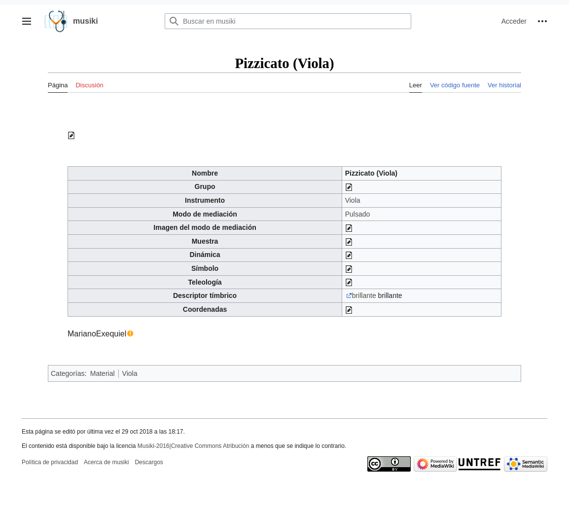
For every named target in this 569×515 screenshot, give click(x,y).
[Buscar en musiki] (288, 21)
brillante (364, 295)
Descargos (149, 462)
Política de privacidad (50, 462)
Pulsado (357, 214)
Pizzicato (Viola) (371, 173)
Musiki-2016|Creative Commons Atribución (193, 445)
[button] (27, 21)
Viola (352, 200)
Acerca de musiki (106, 462)
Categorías (67, 373)
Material (102, 373)
